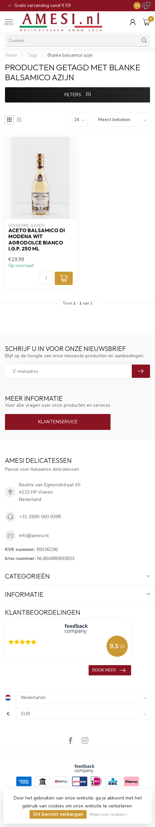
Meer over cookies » (108, 814)
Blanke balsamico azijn (70, 55)
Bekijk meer (108, 670)
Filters (77, 95)
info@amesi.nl (34, 535)
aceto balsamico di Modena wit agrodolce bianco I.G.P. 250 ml (36, 240)
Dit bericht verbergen (58, 814)
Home (11, 55)
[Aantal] (46, 278)
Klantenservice (58, 422)
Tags (32, 55)
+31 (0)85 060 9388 (40, 517)
